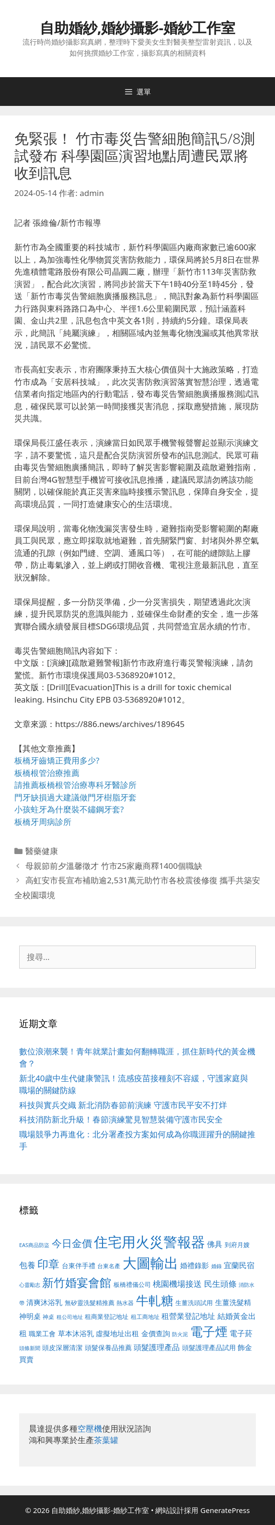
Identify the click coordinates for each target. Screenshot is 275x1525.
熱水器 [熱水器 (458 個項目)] (125, 1302)
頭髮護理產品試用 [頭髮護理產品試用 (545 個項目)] (209, 1347)
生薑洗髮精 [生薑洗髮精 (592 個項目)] (233, 1302)
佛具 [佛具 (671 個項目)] (214, 1243)
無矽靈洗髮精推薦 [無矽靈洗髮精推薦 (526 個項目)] (90, 1302)
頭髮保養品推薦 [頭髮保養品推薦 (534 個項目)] (108, 1347)
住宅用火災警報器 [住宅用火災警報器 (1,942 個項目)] (149, 1241)
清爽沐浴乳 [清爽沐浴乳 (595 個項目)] (44, 1302)
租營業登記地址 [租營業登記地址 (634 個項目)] (188, 1316)
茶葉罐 (106, 1439)
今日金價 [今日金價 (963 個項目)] (72, 1243)
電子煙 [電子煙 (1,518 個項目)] (209, 1331)
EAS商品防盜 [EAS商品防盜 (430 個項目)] (34, 1244)
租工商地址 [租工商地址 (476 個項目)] (145, 1317)
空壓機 (90, 1428)
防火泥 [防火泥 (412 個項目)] (180, 1334)
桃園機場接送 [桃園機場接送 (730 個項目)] (177, 1283)
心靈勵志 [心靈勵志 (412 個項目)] (29, 1285)
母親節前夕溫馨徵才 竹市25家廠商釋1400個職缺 (113, 865)
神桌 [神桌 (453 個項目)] (48, 1316)
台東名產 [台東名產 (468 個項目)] (108, 1266)
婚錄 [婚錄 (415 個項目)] (216, 1266)
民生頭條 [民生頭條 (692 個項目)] (220, 1283)
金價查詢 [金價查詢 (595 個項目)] (155, 1333)
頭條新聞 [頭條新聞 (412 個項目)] (29, 1348)
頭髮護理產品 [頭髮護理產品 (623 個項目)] (157, 1347)
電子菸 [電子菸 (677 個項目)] (240, 1333)
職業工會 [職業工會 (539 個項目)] (42, 1333)
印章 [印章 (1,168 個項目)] (48, 1263)
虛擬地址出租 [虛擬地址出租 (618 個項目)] (117, 1333)
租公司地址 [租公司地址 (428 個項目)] (70, 1316)
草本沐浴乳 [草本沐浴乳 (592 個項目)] (76, 1333)
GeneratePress (225, 1510)
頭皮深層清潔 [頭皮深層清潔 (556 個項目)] (62, 1347)
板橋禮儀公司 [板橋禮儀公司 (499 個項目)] (132, 1284)
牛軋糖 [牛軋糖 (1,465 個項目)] (154, 1300)
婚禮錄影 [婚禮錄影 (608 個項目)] (194, 1265)
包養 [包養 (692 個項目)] (27, 1265)
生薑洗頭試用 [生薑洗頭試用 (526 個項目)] (194, 1302)
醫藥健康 (41, 850)
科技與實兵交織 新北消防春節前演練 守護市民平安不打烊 (123, 1104)
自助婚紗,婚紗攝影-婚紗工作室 (137, 27)
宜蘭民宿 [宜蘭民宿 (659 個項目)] (239, 1265)
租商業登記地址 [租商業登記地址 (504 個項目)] (106, 1316)
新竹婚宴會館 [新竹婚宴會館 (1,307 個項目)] (76, 1282)
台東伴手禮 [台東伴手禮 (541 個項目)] (78, 1265)
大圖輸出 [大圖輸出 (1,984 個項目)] (150, 1262)
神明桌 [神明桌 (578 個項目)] (30, 1316)
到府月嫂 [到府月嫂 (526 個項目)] (237, 1244)
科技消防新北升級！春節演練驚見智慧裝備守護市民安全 (121, 1119)
